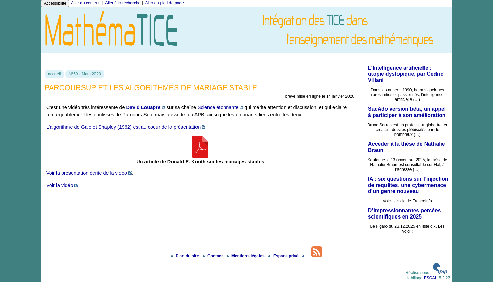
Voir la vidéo (59, 185)
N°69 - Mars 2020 (85, 74)
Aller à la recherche (122, 3)
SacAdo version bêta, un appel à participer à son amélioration (407, 112)
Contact (213, 256)
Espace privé (284, 256)
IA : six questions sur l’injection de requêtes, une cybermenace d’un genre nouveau (408, 185)
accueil (54, 74)
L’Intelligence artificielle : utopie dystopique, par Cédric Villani (405, 74)
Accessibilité (55, 3)
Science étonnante (218, 107)
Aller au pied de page (164, 3)
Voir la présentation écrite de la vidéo (86, 173)
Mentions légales (246, 256)
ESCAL (431, 277)
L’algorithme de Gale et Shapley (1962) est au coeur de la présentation (123, 127)
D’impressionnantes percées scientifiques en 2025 (404, 214)
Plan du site (185, 256)
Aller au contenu (86, 3)
